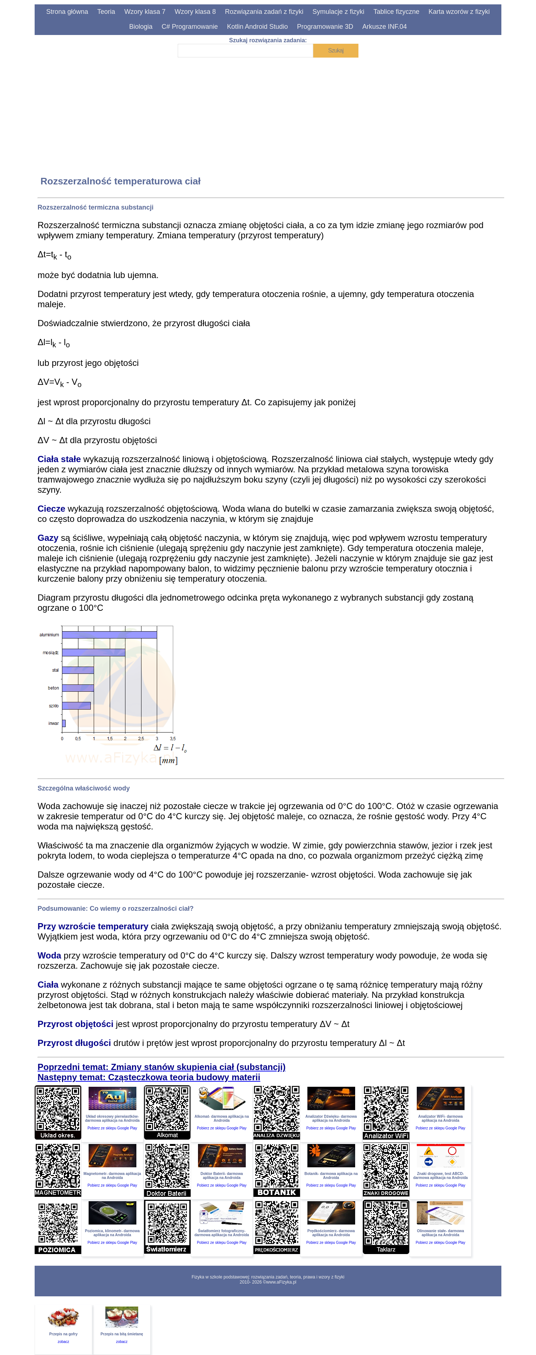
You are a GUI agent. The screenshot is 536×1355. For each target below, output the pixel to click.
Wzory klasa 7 (145, 11)
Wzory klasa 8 (195, 11)
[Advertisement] (256, 111)
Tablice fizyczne (396, 11)
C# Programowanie (190, 26)
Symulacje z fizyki (338, 11)
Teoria (106, 11)
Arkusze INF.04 (384, 26)
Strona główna (67, 11)
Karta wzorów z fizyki (459, 11)
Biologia (140, 26)
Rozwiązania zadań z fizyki (264, 11)
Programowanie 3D (325, 26)
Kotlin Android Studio (257, 26)
